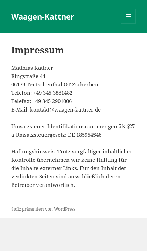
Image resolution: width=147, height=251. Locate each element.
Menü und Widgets (128, 23)
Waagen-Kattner (42, 16)
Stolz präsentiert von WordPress (43, 209)
